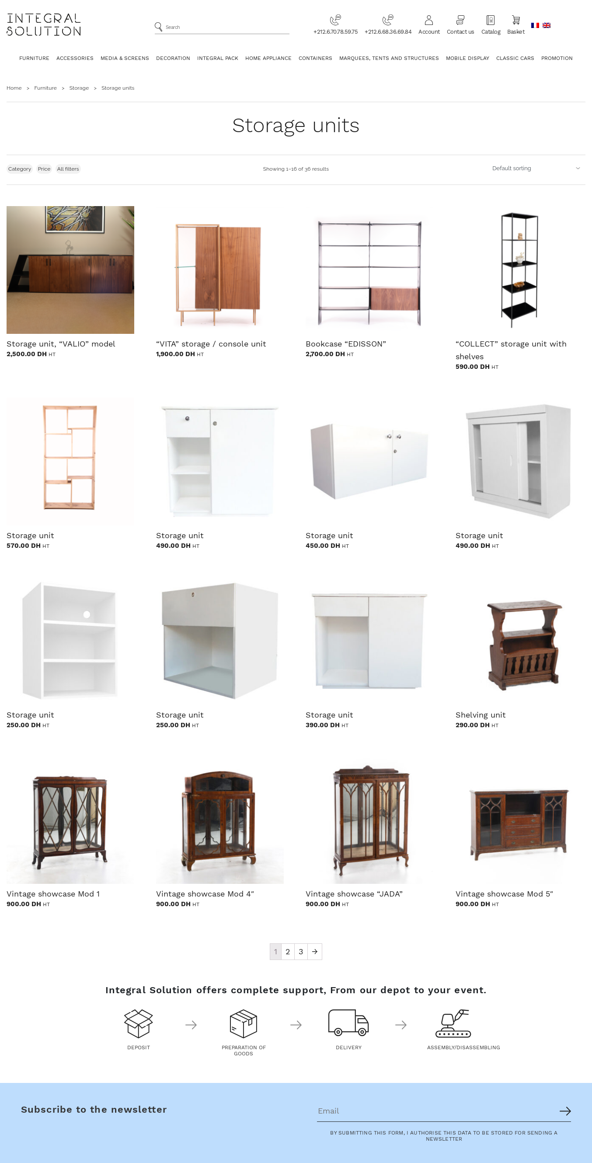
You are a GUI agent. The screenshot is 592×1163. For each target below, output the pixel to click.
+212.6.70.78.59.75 (335, 24)
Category (19, 169)
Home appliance (268, 58)
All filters (68, 169)
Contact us (460, 24)
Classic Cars (515, 58)
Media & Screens (125, 58)
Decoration (173, 58)
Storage (79, 88)
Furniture (34, 58)
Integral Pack (217, 58)
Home (14, 88)
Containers (315, 58)
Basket (515, 24)
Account (429, 24)
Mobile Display (467, 58)
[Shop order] (537, 168)
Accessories (75, 58)
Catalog (491, 24)
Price (44, 169)
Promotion (557, 58)
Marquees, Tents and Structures (389, 58)
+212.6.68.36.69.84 (388, 24)
